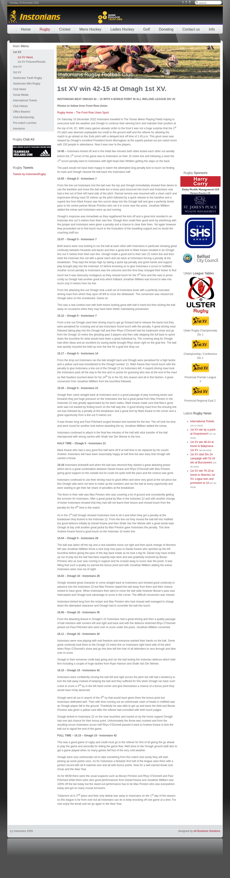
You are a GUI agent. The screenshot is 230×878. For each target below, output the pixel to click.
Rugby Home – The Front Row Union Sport (83, 112)
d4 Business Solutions (207, 831)
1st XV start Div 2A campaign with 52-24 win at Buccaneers (202, 458)
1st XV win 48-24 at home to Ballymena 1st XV (202, 446)
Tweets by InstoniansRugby (29, 174)
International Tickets (202, 421)
